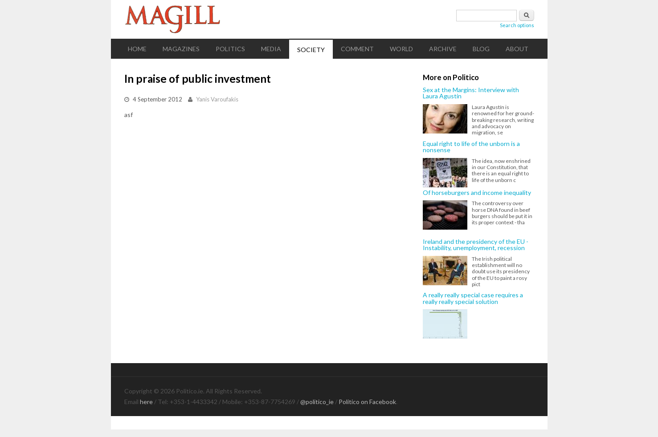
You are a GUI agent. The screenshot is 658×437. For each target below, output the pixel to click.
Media (271, 49)
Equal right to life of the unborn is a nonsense (471, 147)
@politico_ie (317, 401)
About (517, 49)
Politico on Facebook (367, 401)
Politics (230, 49)
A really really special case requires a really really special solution (473, 298)
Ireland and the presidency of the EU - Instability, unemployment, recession (475, 245)
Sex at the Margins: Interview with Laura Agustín (471, 93)
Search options (517, 25)
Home (137, 49)
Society (311, 49)
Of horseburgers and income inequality (477, 193)
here (146, 401)
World (401, 49)
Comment (357, 49)
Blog (481, 49)
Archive (443, 49)
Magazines (181, 49)
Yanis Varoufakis (217, 99)
